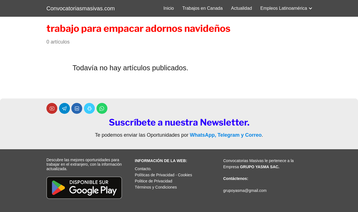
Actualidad (241, 8)
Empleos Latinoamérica (283, 8)
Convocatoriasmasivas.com (80, 8)
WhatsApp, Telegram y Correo (226, 135)
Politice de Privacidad (153, 181)
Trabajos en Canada (202, 8)
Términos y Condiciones (156, 187)
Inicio (168, 8)
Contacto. (143, 169)
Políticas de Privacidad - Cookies (163, 175)
